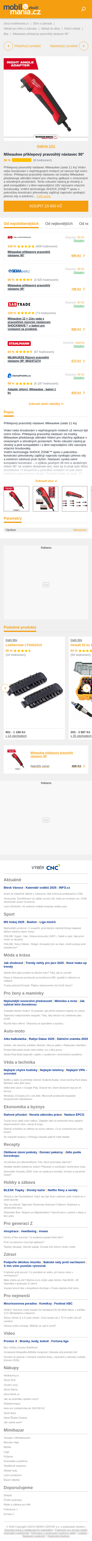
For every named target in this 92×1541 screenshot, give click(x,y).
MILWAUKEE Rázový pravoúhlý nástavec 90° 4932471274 (28, 359)
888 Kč (76, 329)
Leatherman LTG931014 (24, 645)
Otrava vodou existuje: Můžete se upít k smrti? (30, 1325)
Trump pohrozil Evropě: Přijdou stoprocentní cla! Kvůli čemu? (38, 985)
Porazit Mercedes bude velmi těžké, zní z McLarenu (33, 1049)
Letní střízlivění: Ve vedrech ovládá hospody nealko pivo (35, 906)
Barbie (7, 1447)
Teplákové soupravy (15, 1465)
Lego (6, 1451)
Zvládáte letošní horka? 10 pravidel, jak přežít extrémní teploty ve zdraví (44, 1010)
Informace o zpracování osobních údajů (53, 1533)
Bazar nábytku (12, 1479)
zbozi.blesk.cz (11, 1394)
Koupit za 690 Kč (46, 206)
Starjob (8, 1495)
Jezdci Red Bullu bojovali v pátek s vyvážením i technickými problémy (43, 1054)
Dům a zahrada (42, 23)
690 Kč (76, 255)
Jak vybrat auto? (13, 1422)
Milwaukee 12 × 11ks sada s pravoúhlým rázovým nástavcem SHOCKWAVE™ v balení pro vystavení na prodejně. (29, 324)
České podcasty (13, 1500)
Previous (5, 688)
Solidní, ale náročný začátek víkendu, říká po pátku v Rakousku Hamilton (45, 1045)
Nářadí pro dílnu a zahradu (20, 28)
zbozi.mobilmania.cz (16, 23)
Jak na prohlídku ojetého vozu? (21, 1399)
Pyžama (8, 1456)
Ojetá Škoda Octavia (15, 1417)
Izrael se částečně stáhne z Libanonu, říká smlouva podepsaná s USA (43, 893)
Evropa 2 (9, 1514)
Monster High (11, 1442)
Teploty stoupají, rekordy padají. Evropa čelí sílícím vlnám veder (40, 1246)
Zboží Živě (9, 1380)
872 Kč (76, 361)
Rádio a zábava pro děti (17, 1504)
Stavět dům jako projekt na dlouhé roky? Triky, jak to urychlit (37, 972)
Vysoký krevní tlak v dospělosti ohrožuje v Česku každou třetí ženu (41, 1288)
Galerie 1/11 (46, 146)
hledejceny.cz (11, 1375)
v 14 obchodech (16, 736)
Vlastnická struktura (58, 1536)
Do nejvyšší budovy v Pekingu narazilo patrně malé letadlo (37, 1136)
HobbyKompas (12, 1403)
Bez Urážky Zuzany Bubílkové (21, 1347)
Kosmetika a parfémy (16, 1461)
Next (87, 688)
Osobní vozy (11, 1385)
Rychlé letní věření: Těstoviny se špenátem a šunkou (33, 1023)
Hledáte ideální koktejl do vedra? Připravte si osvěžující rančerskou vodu (45, 1166)
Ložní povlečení (12, 1475)
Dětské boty (10, 1470)
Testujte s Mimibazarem (17, 1437)
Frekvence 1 (11, 1509)
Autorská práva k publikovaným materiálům (28, 1530)
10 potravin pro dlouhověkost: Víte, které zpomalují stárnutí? (38, 1162)
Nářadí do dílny (50, 28)
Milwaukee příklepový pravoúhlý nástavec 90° (44, 154)
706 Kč (76, 289)
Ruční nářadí (72, 28)
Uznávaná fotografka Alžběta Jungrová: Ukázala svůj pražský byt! (40, 1352)
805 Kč (76, 392)
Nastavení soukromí (34, 1536)
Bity (6, 34)
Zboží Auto (10, 1413)
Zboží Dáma (11, 1389)
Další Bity (11, 640)
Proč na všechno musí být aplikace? (24, 1242)
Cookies (82, 1533)
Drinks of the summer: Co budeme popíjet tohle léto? (33, 1237)
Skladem (79, 240)
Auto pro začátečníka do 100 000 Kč (24, 1408)
